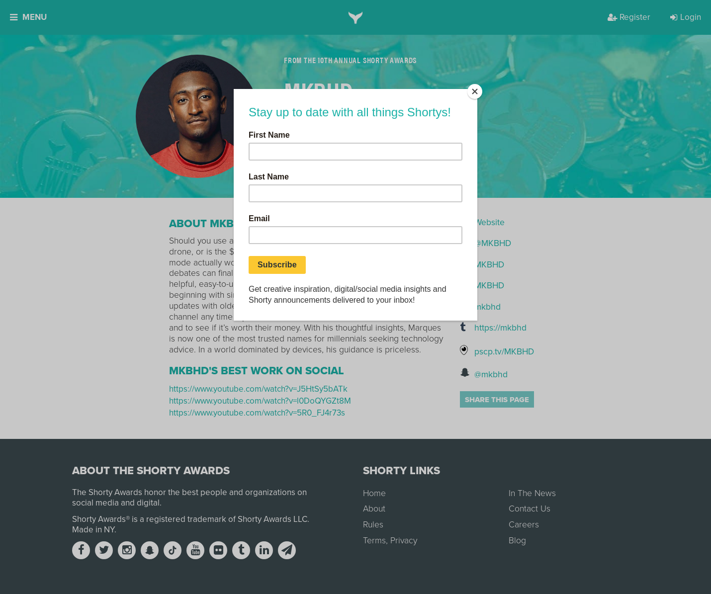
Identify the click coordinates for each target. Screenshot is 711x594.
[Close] (474, 91)
